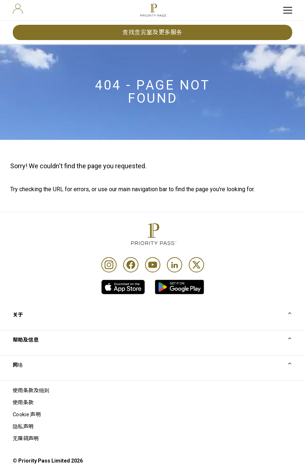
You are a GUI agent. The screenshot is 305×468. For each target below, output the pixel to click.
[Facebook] (130, 264)
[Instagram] (109, 264)
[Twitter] (196, 264)
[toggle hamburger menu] (287, 10)
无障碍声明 (26, 438)
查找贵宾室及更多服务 (152, 32)
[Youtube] (152, 264)
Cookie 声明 (27, 414)
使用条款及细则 (31, 390)
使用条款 (23, 402)
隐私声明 (23, 426)
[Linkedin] (174, 264)
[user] (18, 9)
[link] (123, 287)
